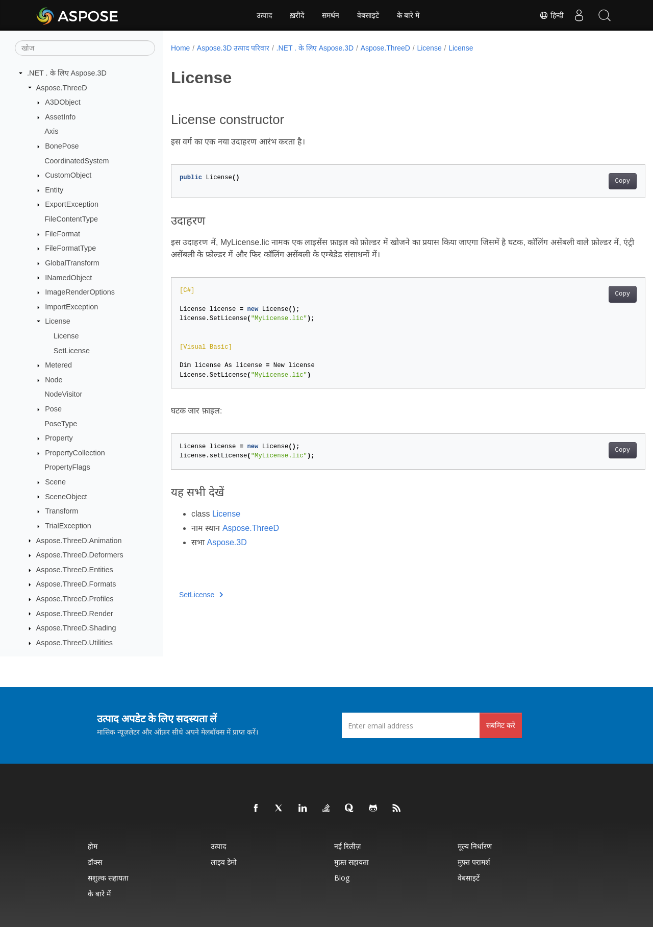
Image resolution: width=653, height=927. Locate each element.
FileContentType (71, 219)
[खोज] (85, 48)
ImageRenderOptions (80, 292)
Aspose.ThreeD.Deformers (79, 555)
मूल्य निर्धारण (475, 846)
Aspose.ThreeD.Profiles (75, 599)
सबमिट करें (500, 725)
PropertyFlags (67, 467)
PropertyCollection (75, 453)
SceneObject (66, 497)
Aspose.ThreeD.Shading (76, 628)
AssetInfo (60, 117)
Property (58, 438)
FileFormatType (70, 248)
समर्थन (330, 15)
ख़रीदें (297, 15)
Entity (54, 190)
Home (180, 48)
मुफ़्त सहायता (351, 862)
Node (53, 380)
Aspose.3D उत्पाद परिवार (233, 48)
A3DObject (63, 102)
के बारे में (408, 15)
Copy (589, 181)
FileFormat (62, 234)
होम (92, 846)
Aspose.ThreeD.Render (74, 613)
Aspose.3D (226, 542)
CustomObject (68, 175)
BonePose (62, 146)
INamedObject (68, 278)
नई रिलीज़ (347, 846)
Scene (55, 482)
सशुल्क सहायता (108, 878)
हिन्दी (551, 15)
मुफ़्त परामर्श (474, 862)
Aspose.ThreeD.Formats (76, 584)
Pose (53, 409)
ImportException (71, 307)
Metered (58, 365)
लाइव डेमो (224, 862)
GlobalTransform (72, 263)
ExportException (71, 204)
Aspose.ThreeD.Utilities (74, 643)
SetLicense (72, 351)
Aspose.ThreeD (61, 88)
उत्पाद (264, 15)
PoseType (60, 424)
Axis (51, 131)
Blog (341, 878)
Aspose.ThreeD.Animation (79, 540)
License (57, 321)
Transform (61, 511)
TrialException (68, 526)
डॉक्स (95, 862)
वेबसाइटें (368, 15)
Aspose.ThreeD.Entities (74, 570)
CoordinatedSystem (76, 161)
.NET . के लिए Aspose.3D (67, 73)
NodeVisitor (63, 394)
